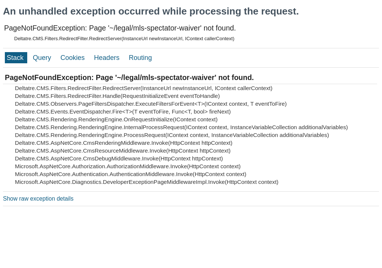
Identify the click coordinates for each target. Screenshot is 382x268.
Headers (107, 57)
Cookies (73, 57)
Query (43, 57)
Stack (16, 57)
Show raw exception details (38, 198)
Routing (140, 57)
